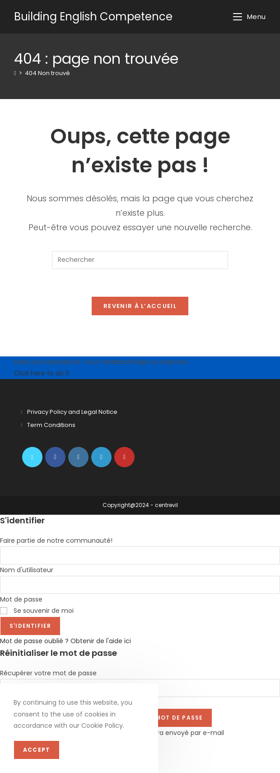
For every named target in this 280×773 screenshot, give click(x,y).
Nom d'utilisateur (26, 569)
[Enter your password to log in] (140, 585)
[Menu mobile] (249, 16)
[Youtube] (124, 457)
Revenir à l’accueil (140, 306)
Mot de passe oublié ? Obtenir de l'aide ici (65, 640)
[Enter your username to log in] (140, 555)
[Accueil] (15, 73)
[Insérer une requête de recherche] (140, 260)
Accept (36, 750)
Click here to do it (42, 373)
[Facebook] (55, 457)
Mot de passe (21, 599)
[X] (32, 457)
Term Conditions (51, 425)
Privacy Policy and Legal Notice (72, 412)
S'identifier (30, 626)
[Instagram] (78, 457)
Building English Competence (93, 16)
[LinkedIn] (101, 457)
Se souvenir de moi (37, 610)
